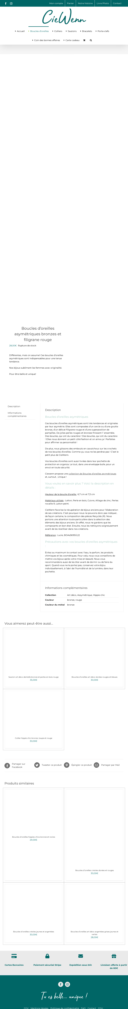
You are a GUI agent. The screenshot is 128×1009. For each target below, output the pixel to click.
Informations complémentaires (17, 414)
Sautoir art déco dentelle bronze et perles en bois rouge (33, 677)
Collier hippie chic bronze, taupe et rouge (33, 738)
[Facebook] (60, 984)
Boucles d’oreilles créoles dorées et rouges (94, 870)
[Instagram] (67, 984)
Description (14, 406)
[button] (91, 39)
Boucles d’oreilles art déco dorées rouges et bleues (94, 677)
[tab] (14, 406)
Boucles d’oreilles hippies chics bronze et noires (33, 837)
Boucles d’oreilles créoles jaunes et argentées (33, 931)
